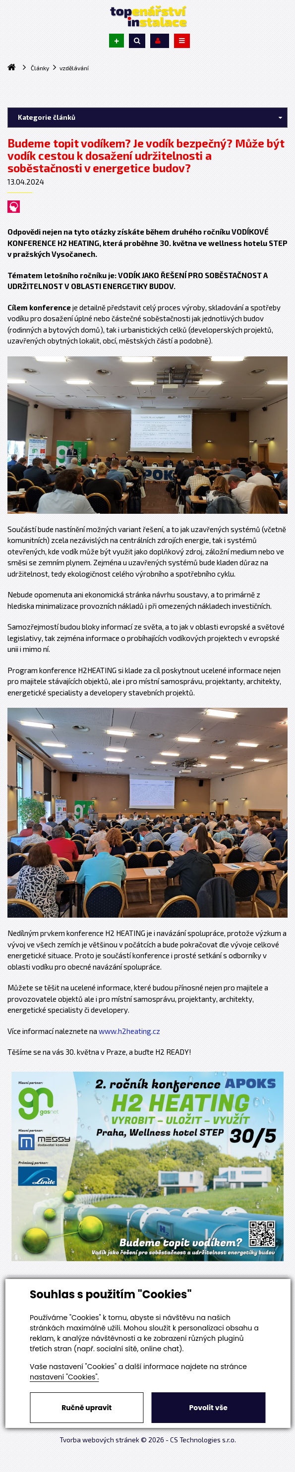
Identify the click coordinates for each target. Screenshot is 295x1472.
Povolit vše (208, 1408)
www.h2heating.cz (129, 1031)
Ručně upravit (86, 1408)
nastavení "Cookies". (64, 1377)
